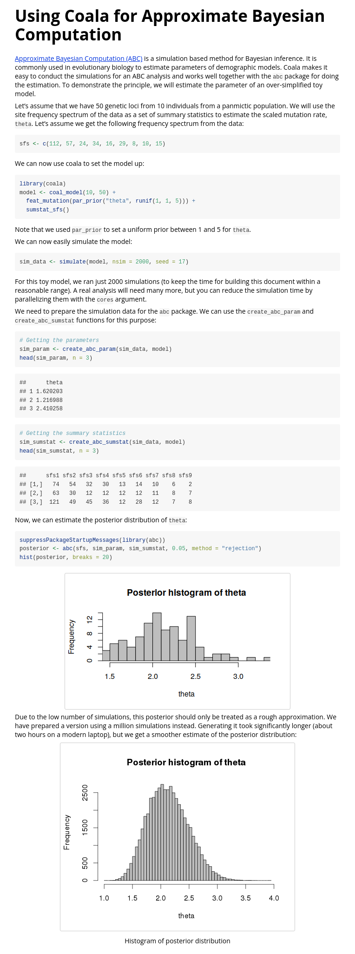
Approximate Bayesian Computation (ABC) (78, 58)
